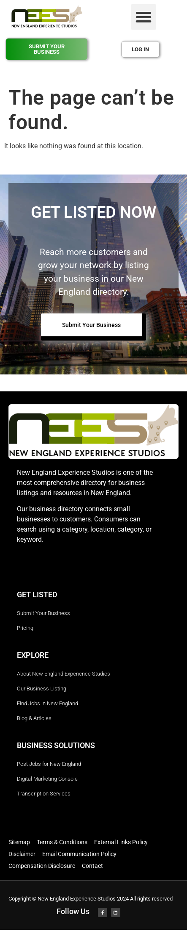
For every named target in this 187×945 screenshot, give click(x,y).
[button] (143, 17)
